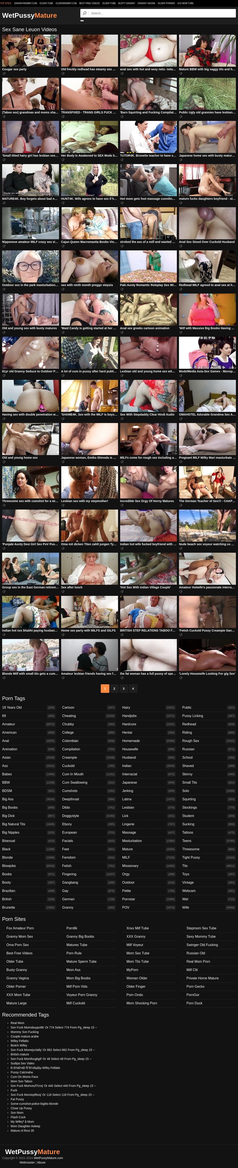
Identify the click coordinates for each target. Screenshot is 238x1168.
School (209, 757)
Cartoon (89, 707)
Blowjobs (29, 865)
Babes (29, 774)
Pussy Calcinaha (22, 1072)
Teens (209, 840)
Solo (209, 790)
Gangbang (89, 882)
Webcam (209, 890)
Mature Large (16, 1003)
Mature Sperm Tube (81, 961)
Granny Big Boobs (80, 936)
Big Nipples (29, 832)
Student (209, 815)
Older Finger (136, 986)
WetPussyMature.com (48, 1158)
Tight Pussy (209, 857)
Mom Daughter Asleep (25, 1126)
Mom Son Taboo (21, 1081)
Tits (209, 865)
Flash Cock (18, 1117)
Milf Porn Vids (76, 986)
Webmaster (27, 1162)
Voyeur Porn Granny (81, 995)
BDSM (29, 790)
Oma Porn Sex (17, 945)
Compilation (89, 749)
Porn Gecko (195, 986)
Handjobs (149, 715)
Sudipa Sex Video (22, 1063)
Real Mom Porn (198, 961)
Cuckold (89, 765)
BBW (29, 782)
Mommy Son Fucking (25, 1032)
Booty (29, 882)
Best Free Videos (89, 3)
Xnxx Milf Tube (138, 928)
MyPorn (132, 970)
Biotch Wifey (19, 1045)
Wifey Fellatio (20, 1041)
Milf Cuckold (75, 1003)
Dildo (89, 807)
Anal (29, 740)
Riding (209, 732)
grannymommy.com (25, 3)
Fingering (89, 874)
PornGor (192, 995)
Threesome (209, 849)
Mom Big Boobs (78, 978)
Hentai (149, 732)
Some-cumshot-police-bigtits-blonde (34, 1103)
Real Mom (17, 1023)
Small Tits (209, 782)
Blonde (29, 857)
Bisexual (29, 840)
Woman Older (137, 978)
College (89, 732)
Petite (149, 890)
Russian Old (195, 953)
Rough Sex (209, 740)
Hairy (149, 707)
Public (209, 707)
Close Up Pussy (21, 1108)
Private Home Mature (202, 978)
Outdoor (149, 882)
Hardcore (149, 724)
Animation (29, 749)
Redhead (209, 724)
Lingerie (149, 824)
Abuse (41, 1162)
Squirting (209, 799)
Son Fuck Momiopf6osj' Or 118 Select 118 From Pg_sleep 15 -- (52, 1094)
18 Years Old (29, 707)
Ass (29, 765)
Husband (149, 757)
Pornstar (149, 899)
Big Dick (29, 815)
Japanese (149, 782)
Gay (89, 890)
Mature (149, 849)
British (29, 899)
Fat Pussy (17, 1099)
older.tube (46, 3)
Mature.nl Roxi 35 (22, 1130)
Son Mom (17, 1112)
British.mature (20, 1054)
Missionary (149, 865)
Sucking (209, 824)
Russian (209, 749)
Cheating (89, 715)
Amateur (29, 724)
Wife (209, 907)
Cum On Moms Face (24, 1076)
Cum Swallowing (89, 782)
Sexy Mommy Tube (201, 936)
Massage (149, 832)
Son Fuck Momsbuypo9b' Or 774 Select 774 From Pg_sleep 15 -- (54, 1027)
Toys (209, 874)
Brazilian (29, 890)
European (89, 832)
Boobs (29, 874)
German (89, 899)
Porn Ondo (135, 995)
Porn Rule (74, 953)
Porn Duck (194, 1003)
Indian (149, 765)
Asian (29, 757)
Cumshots (89, 790)
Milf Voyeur (135, 945)
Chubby (89, 724)
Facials (89, 840)
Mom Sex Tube (138, 953)
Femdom (89, 857)
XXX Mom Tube (185, 3)
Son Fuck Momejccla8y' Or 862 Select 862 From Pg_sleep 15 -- (53, 1050)
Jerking (149, 790)
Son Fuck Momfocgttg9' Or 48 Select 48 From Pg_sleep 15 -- (51, 1059)
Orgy (149, 874)
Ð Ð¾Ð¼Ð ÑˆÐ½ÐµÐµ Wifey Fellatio (35, 1068)
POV (149, 907)
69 (29, 715)
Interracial (149, 774)
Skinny (209, 774)
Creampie (89, 757)
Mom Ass (73, 970)
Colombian (89, 740)
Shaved (209, 765)
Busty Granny (126, 3)
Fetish (89, 865)
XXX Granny (136, 936)
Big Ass (29, 799)
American (29, 732)
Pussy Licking (209, 715)
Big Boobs (29, 807)
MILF (149, 857)
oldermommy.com (66, 3)
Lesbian (149, 807)
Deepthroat (89, 799)
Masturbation (149, 840)
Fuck (14, 1090)
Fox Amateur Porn (20, 928)
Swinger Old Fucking (202, 945)
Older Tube (109, 3)
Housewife (149, 749)
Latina (149, 799)
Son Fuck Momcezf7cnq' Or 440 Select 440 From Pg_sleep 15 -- (53, 1085)
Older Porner (166, 3)
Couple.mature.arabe (25, 1036)
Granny (89, 907)
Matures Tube (76, 945)
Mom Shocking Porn (142, 1003)
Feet (89, 849)
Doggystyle (89, 815)
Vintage (209, 882)
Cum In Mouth (89, 774)
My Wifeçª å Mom (22, 1121)
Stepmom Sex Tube (201, 928)
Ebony (89, 824)
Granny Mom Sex (19, 936)
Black (29, 849)
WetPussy (29, 15)
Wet (209, 899)
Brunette (29, 907)
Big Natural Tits (29, 824)
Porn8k (71, 928)
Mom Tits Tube (138, 961)
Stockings (209, 807)
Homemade (149, 740)
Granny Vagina (146, 3)
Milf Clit (192, 970)
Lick (149, 815)
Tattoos (209, 832)
